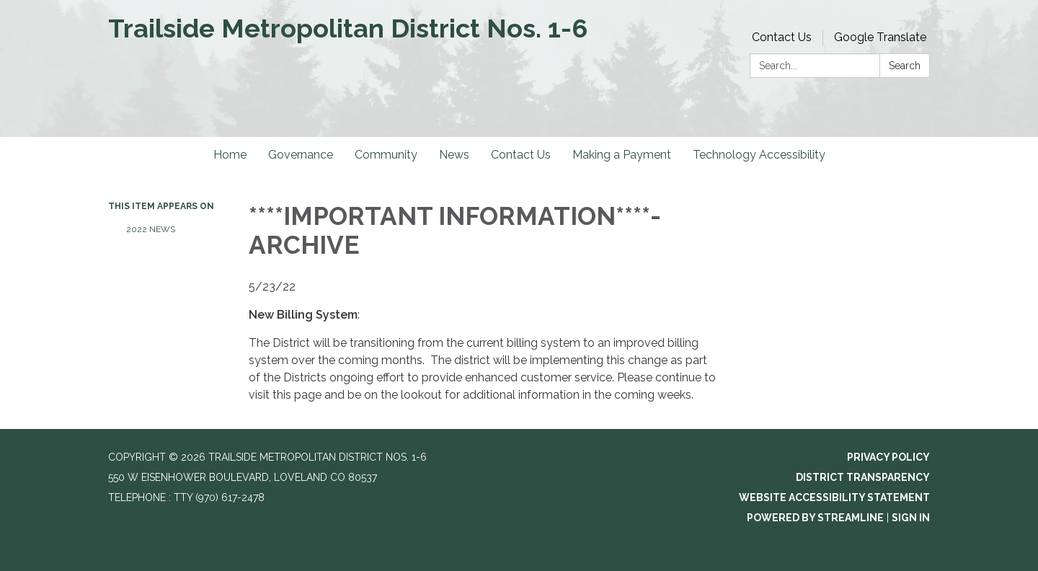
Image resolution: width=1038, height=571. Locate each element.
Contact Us (782, 37)
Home (230, 154)
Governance (300, 154)
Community (386, 154)
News (454, 154)
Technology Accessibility (759, 154)
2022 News (150, 229)
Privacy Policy (888, 457)
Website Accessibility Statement (834, 497)
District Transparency (863, 477)
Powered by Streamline (815, 517)
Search (905, 65)
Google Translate (880, 37)
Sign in (911, 517)
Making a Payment (621, 154)
